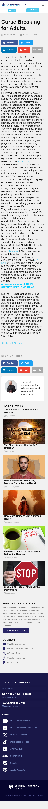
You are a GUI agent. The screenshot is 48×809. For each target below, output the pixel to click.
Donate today (16, 630)
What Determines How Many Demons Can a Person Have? (20, 482)
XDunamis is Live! (13, 702)
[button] (43, 5)
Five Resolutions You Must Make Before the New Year (22, 553)
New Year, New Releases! (17, 693)
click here (23, 161)
